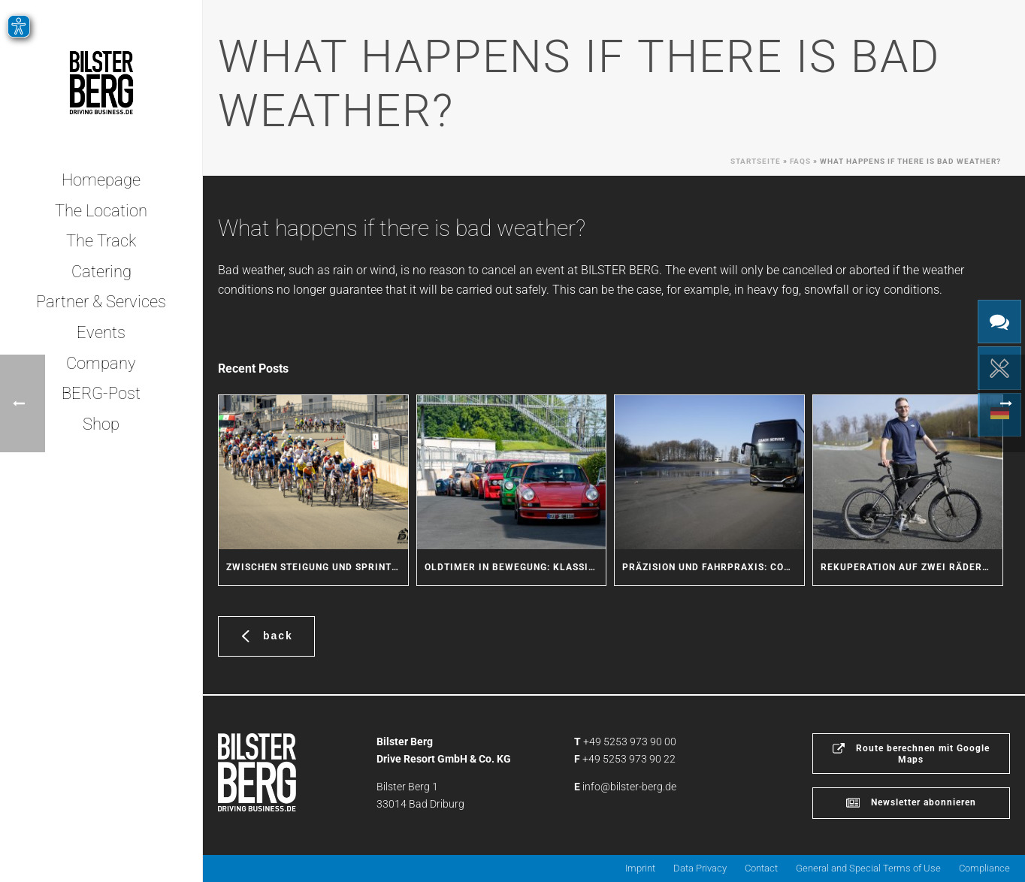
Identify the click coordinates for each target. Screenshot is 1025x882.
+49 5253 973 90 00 (629, 742)
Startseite (755, 161)
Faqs (800, 161)
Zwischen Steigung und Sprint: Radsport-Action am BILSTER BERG (317, 567)
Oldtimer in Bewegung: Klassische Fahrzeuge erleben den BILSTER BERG (515, 567)
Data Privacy (700, 868)
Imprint (640, 868)
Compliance (984, 868)
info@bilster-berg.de (629, 787)
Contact (761, 868)
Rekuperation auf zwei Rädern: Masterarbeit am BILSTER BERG (911, 567)
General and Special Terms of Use (868, 868)
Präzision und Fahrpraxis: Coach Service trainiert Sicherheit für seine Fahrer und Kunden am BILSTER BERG (713, 567)
